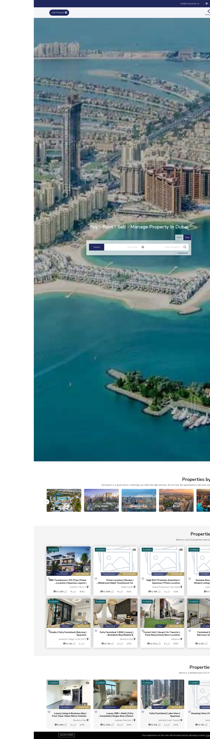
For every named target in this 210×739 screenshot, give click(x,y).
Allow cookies (32, 735)
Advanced (149, 253)
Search (63, 247)
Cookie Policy (178, 735)
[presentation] (13, 501)
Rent (145, 237)
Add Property (25, 12)
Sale (153, 237)
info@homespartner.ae (155, 3)
